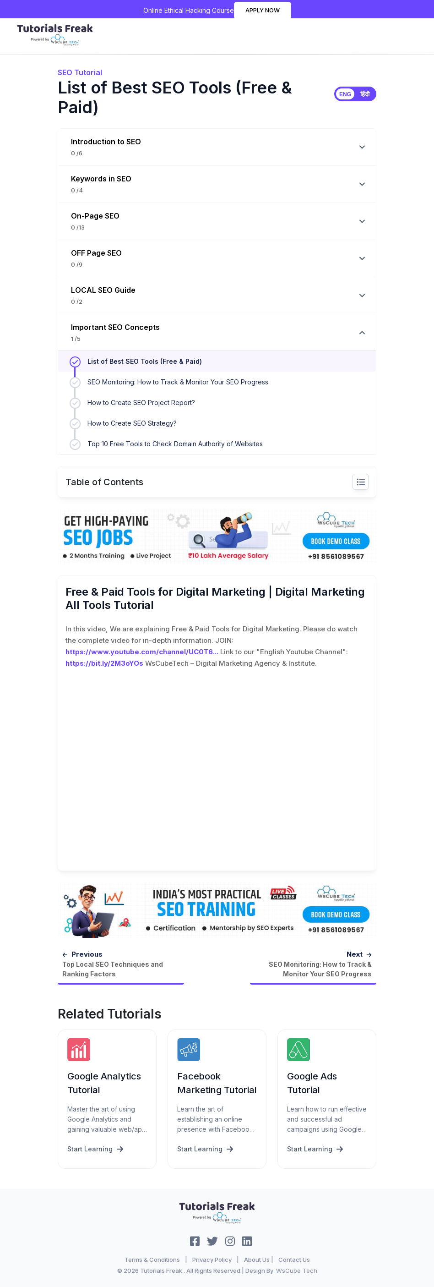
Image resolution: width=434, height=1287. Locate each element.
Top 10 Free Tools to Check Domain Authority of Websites (175, 444)
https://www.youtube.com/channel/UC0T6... (141, 651)
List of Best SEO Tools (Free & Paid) (144, 361)
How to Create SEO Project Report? (141, 402)
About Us (257, 1259)
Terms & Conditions (152, 1259)
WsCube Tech (296, 1270)
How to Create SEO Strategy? (132, 423)
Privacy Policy (212, 1259)
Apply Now (262, 10)
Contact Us (294, 1259)
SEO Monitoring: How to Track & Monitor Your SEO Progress (177, 382)
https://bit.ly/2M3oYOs (104, 663)
